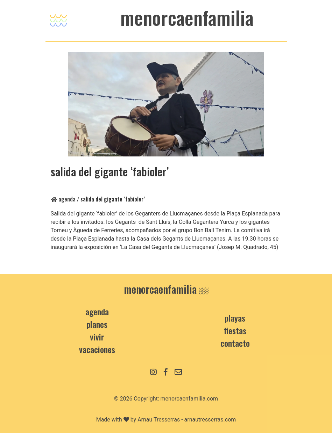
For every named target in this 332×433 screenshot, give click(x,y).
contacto (235, 343)
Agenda (63, 199)
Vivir (97, 336)
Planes (96, 324)
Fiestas (235, 330)
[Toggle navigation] (58, 18)
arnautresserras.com (210, 419)
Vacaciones (97, 349)
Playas (235, 317)
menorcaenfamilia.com (189, 398)
